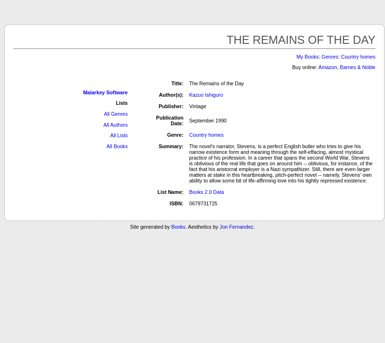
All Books (117, 146)
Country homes (358, 57)
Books (179, 227)
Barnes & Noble (357, 67)
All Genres (116, 114)
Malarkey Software (105, 92)
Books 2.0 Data (206, 192)
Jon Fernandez (236, 227)
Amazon (327, 67)
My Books (307, 57)
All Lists (119, 135)
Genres (330, 57)
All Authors (115, 125)
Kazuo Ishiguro (206, 95)
